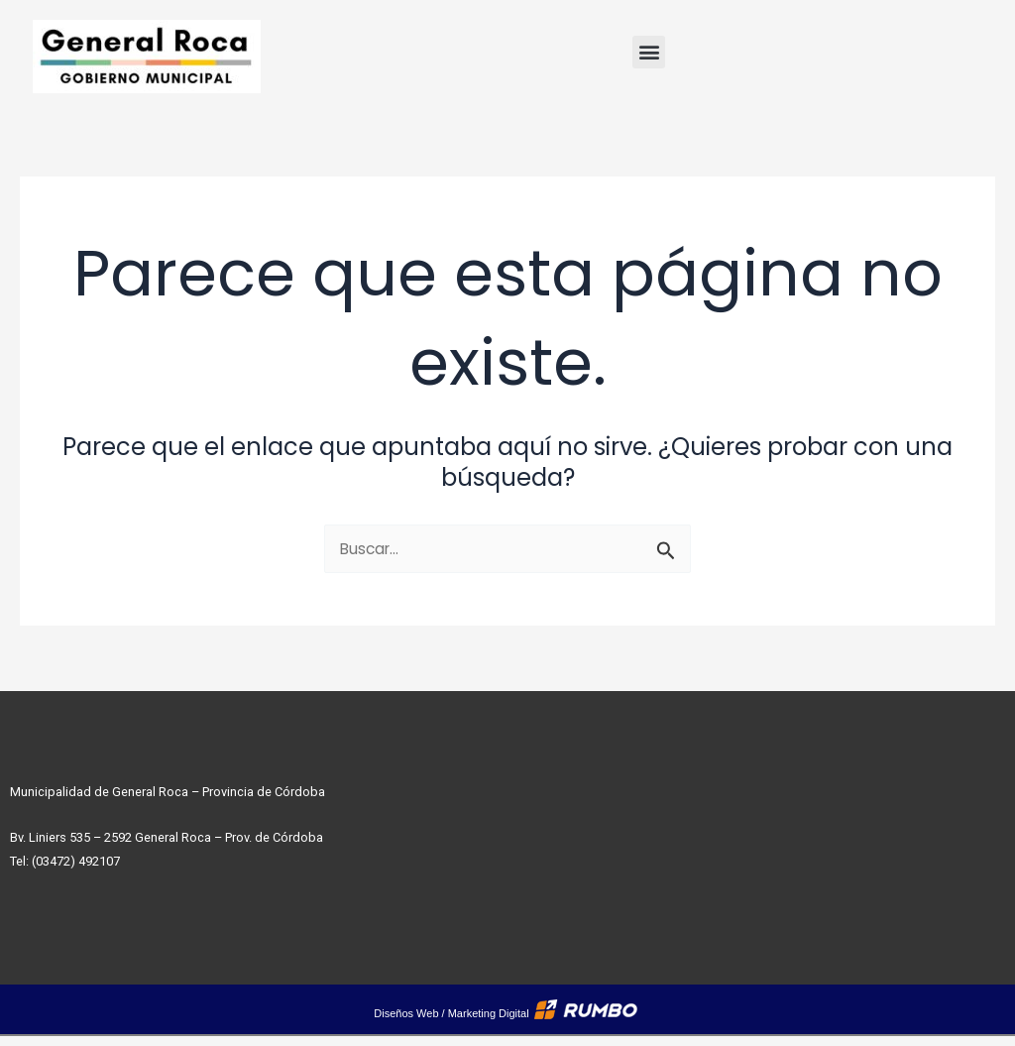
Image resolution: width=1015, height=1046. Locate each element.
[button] (648, 52)
